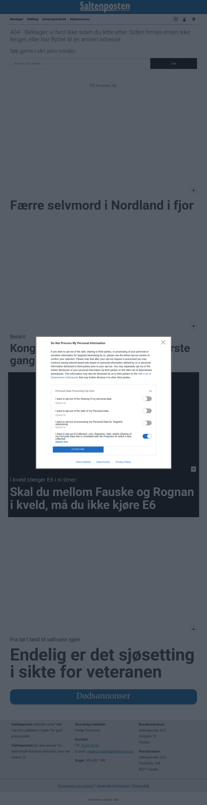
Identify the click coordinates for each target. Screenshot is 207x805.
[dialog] (103, 403)
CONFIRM (78, 449)
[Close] (164, 343)
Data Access (103, 462)
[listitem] (103, 391)
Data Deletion (83, 462)
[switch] (147, 398)
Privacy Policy (123, 462)
